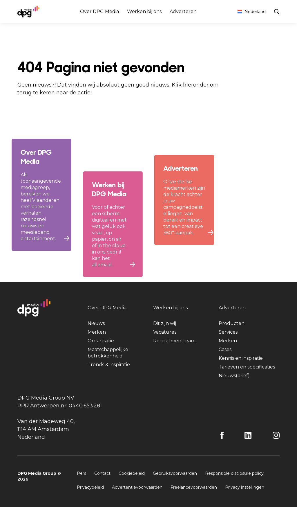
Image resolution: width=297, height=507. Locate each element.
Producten (232, 323)
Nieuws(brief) (234, 375)
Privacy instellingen (244, 487)
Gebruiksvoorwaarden (175, 473)
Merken (97, 332)
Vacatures (164, 332)
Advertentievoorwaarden (137, 487)
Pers (81, 473)
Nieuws (96, 323)
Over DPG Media (99, 11)
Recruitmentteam (174, 341)
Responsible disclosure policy (234, 473)
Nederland (251, 11)
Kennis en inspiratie (241, 358)
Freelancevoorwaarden (194, 487)
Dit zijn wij (164, 323)
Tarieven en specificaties (247, 367)
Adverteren (183, 11)
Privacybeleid (90, 487)
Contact (102, 473)
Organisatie (101, 341)
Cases (225, 349)
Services (228, 332)
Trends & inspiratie (109, 364)
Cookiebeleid (132, 473)
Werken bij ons (144, 11)
